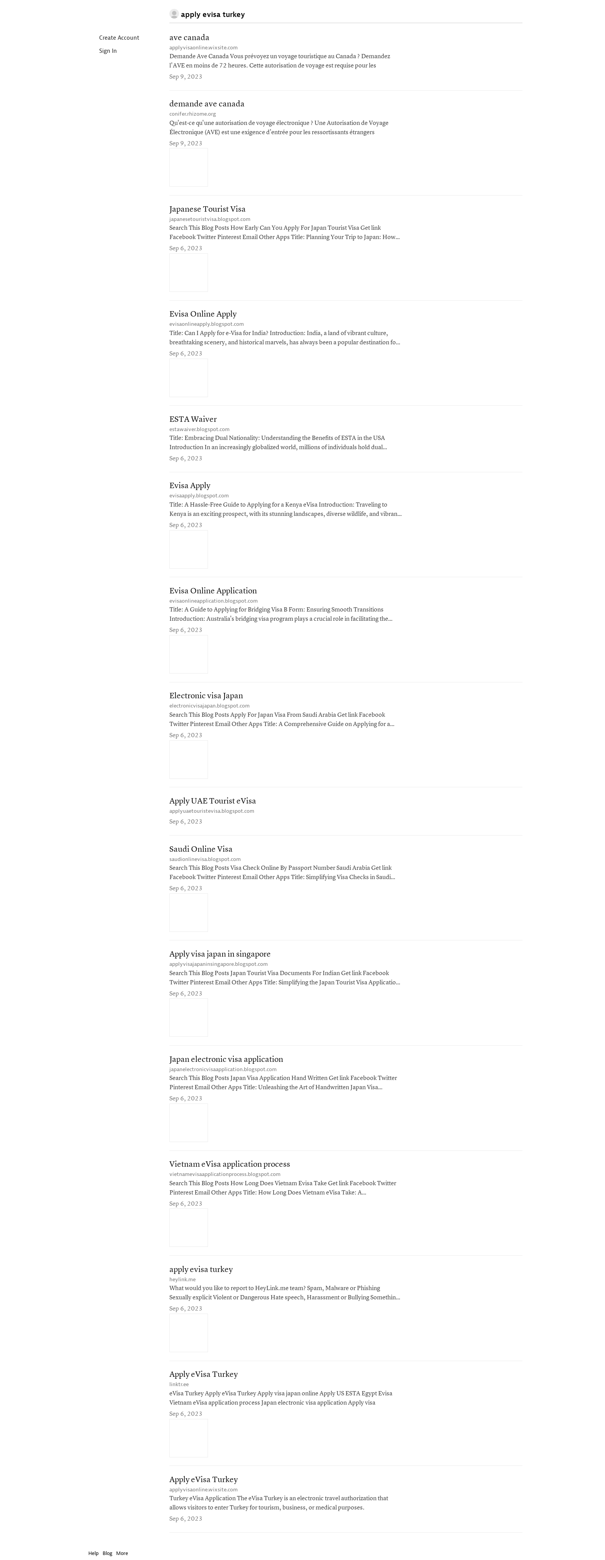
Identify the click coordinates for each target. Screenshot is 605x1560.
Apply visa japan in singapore (220, 957)
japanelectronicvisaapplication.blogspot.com (223, 1072)
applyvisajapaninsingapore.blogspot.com (218, 967)
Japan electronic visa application (226, 1063)
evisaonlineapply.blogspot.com (206, 325)
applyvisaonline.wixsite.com (203, 47)
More (124, 1553)
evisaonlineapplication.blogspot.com (213, 602)
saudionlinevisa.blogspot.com (205, 861)
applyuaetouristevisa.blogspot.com (211, 813)
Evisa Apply (189, 487)
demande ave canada (207, 105)
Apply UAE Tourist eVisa (212, 804)
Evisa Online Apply (203, 316)
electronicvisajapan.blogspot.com (209, 708)
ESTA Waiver (193, 421)
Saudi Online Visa (201, 852)
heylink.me (182, 1283)
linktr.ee (179, 1388)
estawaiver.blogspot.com (199, 430)
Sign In (101, 51)
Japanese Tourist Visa (207, 210)
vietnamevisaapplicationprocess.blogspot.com (225, 1177)
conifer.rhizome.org (192, 114)
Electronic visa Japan (206, 698)
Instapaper (110, 14)
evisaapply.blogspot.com (199, 497)
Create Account (112, 38)
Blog (107, 1553)
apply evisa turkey (201, 1273)
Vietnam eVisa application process (229, 1168)
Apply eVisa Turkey (203, 1379)
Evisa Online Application (213, 593)
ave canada (189, 38)
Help (93, 1553)
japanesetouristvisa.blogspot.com (209, 219)
